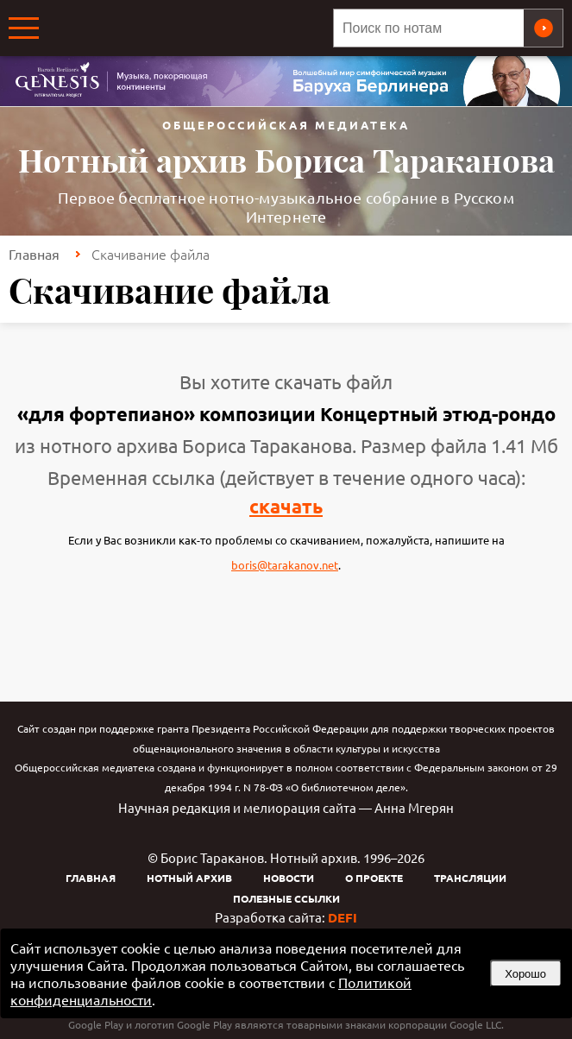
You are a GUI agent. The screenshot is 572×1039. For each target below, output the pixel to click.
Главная (34, 253)
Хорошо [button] (525, 973)
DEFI (342, 917)
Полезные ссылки (286, 898)
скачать (286, 506)
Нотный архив (189, 878)
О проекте (374, 878)
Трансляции (470, 878)
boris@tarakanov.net (284, 564)
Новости (288, 878)
